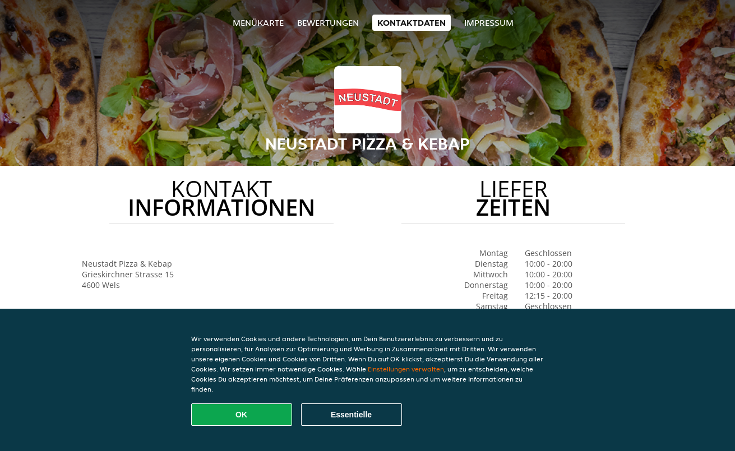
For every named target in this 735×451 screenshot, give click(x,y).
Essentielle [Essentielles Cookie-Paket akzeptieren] (351, 414)
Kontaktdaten (411, 23)
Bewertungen (328, 23)
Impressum (489, 23)
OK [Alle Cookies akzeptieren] (241, 414)
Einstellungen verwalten (406, 369)
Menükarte (258, 23)
